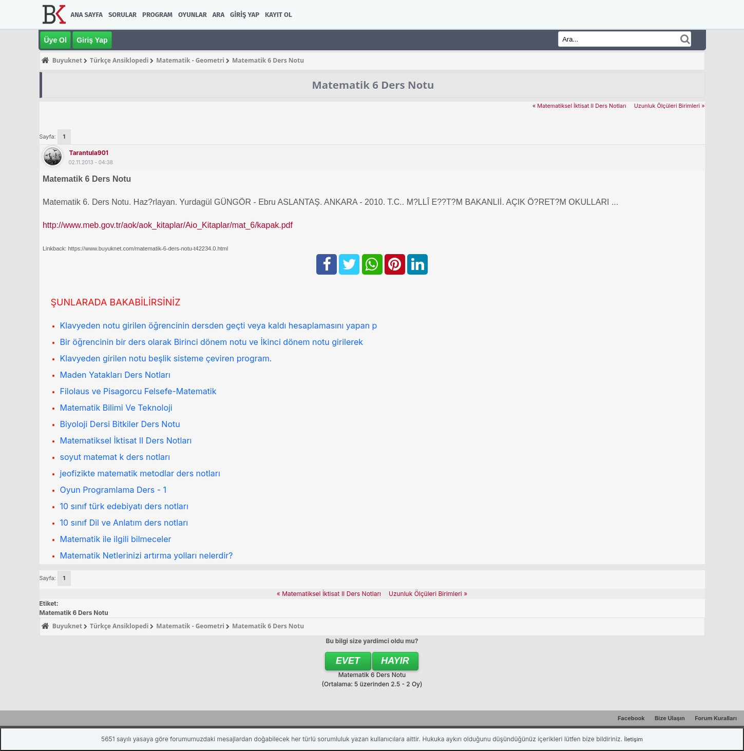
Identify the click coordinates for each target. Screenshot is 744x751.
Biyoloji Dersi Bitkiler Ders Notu (120, 424)
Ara (218, 14)
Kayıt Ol (278, 14)
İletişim (633, 739)
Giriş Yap (244, 14)
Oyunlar (192, 14)
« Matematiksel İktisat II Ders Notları (579, 106)
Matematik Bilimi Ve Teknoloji (116, 407)
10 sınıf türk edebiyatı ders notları (124, 506)
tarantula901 (88, 153)
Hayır (395, 661)
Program (157, 14)
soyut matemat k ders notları (115, 457)
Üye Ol (55, 40)
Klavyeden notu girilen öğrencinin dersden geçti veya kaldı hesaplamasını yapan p (218, 325)
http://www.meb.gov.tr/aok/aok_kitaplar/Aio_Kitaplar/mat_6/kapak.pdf (168, 225)
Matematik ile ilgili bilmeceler (115, 539)
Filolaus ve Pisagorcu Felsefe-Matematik (138, 391)
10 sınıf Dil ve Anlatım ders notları (124, 522)
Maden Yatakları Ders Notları (115, 375)
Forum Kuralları (716, 718)
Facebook (631, 718)
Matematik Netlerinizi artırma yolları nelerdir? (146, 555)
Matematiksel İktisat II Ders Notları (126, 440)
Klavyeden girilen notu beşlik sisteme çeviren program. (166, 358)
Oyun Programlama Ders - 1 (113, 490)
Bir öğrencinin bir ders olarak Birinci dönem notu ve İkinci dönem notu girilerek (212, 342)
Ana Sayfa (87, 14)
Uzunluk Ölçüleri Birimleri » (669, 106)
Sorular (122, 14)
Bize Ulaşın (670, 718)
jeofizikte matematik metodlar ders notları (140, 473)
